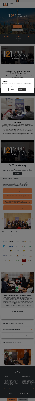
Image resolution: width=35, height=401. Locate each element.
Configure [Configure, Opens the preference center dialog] (12, 89)
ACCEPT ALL (21, 89)
